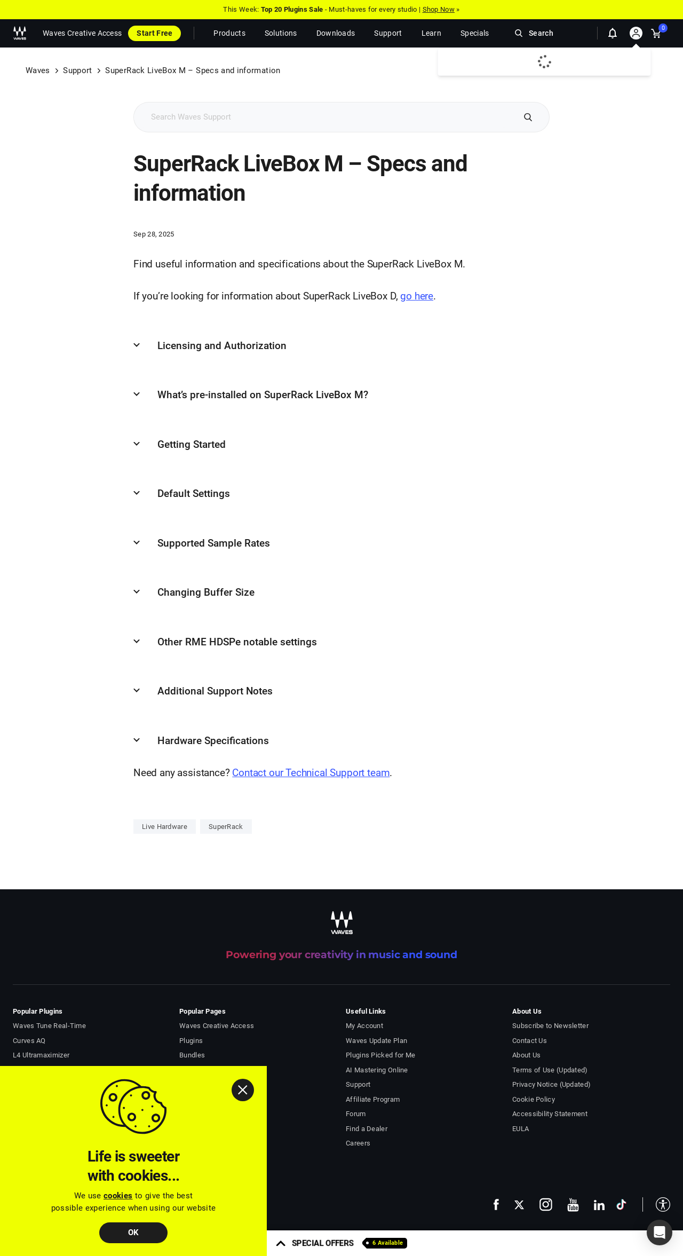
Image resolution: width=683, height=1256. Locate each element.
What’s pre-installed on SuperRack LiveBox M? (262, 395)
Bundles (192, 1055)
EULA (520, 1129)
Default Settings (193, 493)
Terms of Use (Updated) (550, 1070)
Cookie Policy (533, 1099)
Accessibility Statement (549, 1114)
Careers (358, 1143)
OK (133, 1232)
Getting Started (191, 444)
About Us (526, 1055)
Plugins (191, 1041)
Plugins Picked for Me (380, 1055)
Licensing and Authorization (222, 345)
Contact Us (529, 1041)
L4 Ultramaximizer (41, 1055)
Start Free (154, 33)
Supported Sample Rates (213, 543)
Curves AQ (29, 1041)
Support (77, 70)
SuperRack (226, 827)
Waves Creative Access (82, 33)
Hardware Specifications (213, 740)
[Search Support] (323, 117)
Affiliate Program (373, 1099)
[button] (656, 1204)
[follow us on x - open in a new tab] (519, 1204)
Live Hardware (164, 827)
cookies (118, 1195)
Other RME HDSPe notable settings (237, 642)
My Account (364, 1026)
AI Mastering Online (377, 1070)
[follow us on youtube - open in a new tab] (573, 1205)
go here (416, 296)
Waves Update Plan (376, 1041)
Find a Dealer (366, 1129)
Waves (38, 70)
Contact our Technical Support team (311, 773)
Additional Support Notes (215, 691)
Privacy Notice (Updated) (551, 1084)
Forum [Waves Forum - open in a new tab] (356, 1114)
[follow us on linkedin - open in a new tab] (599, 1204)
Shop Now (439, 9)
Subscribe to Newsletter (550, 1026)
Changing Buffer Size (206, 592)
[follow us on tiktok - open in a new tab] (621, 1204)
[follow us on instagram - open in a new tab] (545, 1204)
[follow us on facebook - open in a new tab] (496, 1204)
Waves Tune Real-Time (49, 1026)
